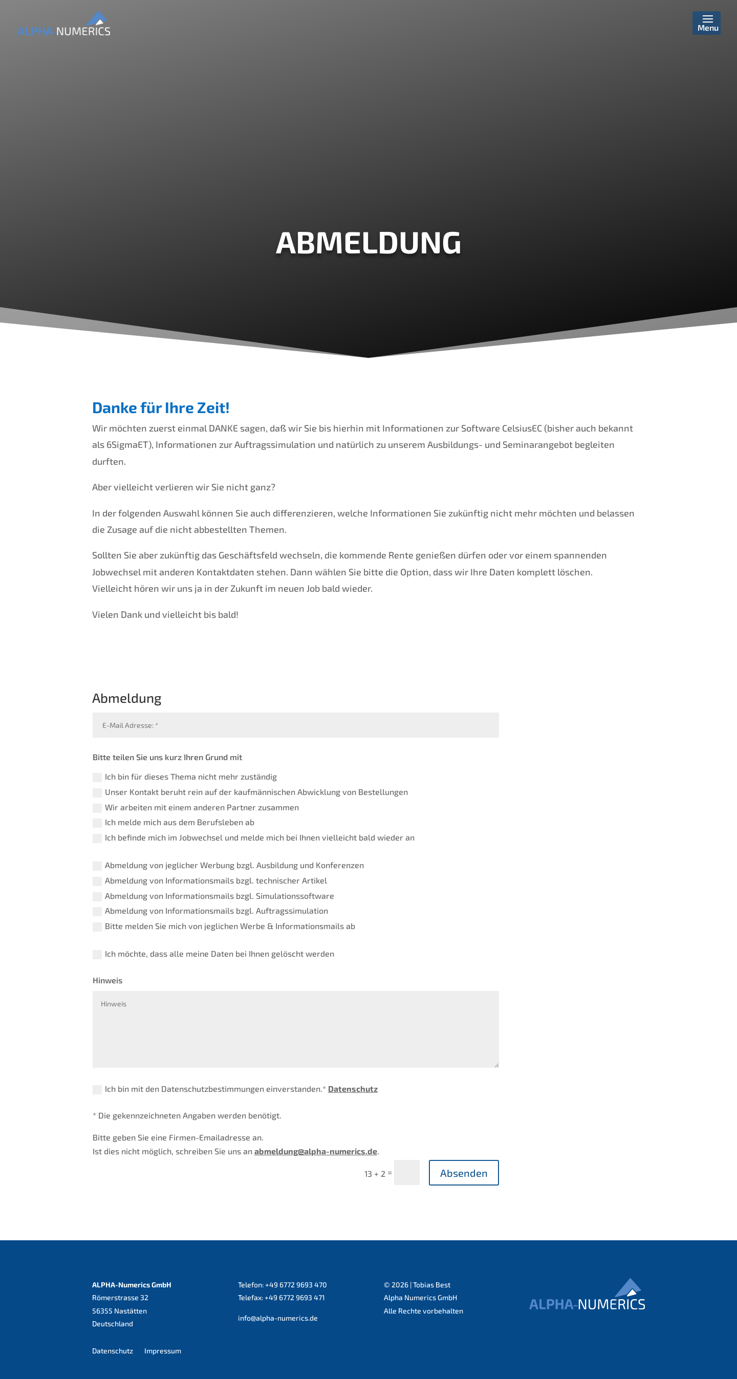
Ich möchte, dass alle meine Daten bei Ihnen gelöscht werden (213, 954)
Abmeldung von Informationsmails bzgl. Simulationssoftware (213, 896)
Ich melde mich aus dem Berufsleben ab (173, 822)
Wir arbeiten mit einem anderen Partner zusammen (196, 807)
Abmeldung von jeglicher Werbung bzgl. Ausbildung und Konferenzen (228, 865)
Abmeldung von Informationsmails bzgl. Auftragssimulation (210, 911)
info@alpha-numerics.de (278, 1317)
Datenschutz (353, 1088)
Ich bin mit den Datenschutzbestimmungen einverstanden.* (235, 1089)
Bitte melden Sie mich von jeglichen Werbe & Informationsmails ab (224, 926)
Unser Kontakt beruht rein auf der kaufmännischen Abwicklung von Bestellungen (250, 792)
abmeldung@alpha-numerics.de (315, 1151)
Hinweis (107, 980)
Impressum (162, 1350)
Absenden (464, 1173)
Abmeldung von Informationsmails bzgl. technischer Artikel (210, 880)
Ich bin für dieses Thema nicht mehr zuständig (185, 776)
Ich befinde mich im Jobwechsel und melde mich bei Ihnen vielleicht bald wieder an (254, 837)
